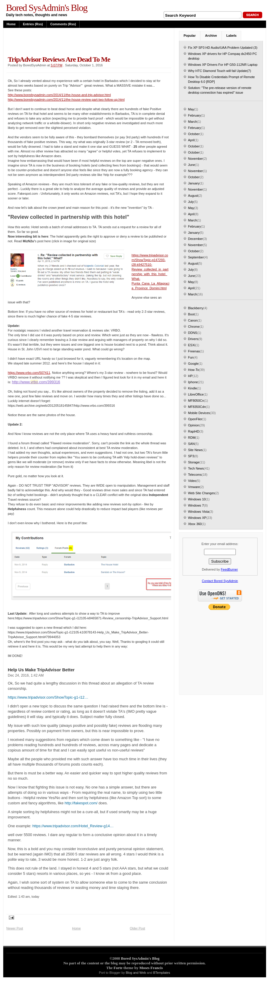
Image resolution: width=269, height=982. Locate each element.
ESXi (191, 345)
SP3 (191, 456)
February (194, 115)
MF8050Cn (196, 400)
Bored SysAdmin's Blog (46, 7)
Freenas (194, 351)
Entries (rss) (33, 24)
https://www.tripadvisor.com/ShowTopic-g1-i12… (48, 697)
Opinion (193, 425)
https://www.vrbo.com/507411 (29, 372)
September (196, 257)
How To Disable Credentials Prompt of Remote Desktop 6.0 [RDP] (221, 79)
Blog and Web (136, 972)
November (195, 158)
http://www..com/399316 (36, 382)
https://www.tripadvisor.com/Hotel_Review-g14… (73, 826)
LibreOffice (196, 394)
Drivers (193, 339)
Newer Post (14, 928)
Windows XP (197, 517)
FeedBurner (229, 569)
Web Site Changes (201, 493)
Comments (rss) (63, 24)
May (191, 109)
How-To (193, 369)
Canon (193, 320)
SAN (191, 443)
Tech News (196, 468)
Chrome (194, 326)
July (191, 202)
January (194, 183)
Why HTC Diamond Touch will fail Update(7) (219, 71)
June (191, 165)
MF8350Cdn (197, 406)
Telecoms (195, 474)
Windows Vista (198, 511)
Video (192, 480)
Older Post (137, 928)
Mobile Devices (199, 413)
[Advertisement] (75, 42)
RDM (192, 437)
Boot (191, 314)
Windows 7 (196, 505)
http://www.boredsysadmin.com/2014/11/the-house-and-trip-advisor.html (59, 95)
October (194, 134)
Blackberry (195, 308)
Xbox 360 (195, 524)
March (192, 121)
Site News (195, 450)
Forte (117, 968)
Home (11, 24)
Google (193, 363)
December (195, 239)
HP (190, 376)
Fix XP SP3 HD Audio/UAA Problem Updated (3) (223, 47)
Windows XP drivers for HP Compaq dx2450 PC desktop (222, 56)
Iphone (193, 382)
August (193, 195)
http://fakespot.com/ (81, 803)
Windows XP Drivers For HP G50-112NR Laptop (223, 64)
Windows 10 (197, 499)
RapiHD (194, 431)
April (191, 140)
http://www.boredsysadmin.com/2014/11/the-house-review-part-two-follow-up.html (66, 99)
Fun (191, 357)
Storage (194, 462)
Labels (231, 35)
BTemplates (161, 972)
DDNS (192, 332)
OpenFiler (195, 419)
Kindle (192, 388)
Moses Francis (151, 968)
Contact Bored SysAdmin (220, 581)
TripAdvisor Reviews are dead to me (59, 59)
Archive (211, 35)
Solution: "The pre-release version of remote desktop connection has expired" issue (219, 90)
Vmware (194, 487)
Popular (190, 35)
